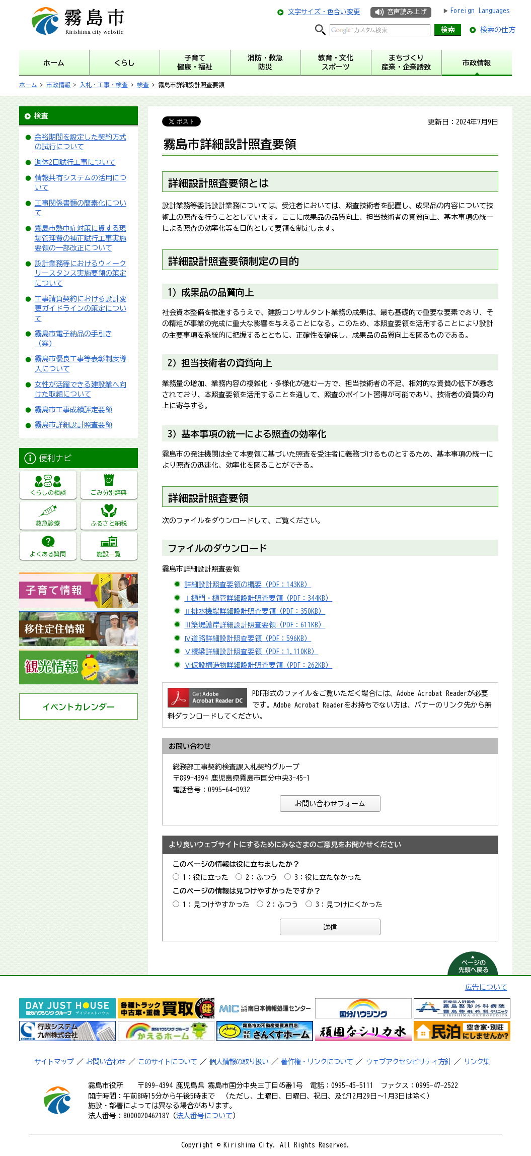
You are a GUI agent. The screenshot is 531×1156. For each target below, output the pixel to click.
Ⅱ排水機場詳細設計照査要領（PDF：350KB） (254, 611)
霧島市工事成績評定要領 (73, 409)
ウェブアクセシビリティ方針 (408, 1061)
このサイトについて (167, 1061)
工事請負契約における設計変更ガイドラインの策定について (80, 308)
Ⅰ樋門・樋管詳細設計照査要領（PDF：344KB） (258, 598)
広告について (486, 987)
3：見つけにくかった (349, 904)
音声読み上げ (406, 12)
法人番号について (204, 1115)
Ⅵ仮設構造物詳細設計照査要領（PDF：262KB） (258, 665)
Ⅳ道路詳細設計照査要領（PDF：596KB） (247, 638)
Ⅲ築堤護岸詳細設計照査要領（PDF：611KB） (254, 624)
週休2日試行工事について (75, 162)
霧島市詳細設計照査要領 (73, 424)
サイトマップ (53, 1061)
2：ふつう (261, 877)
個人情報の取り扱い (238, 1061)
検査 (143, 85)
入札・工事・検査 (104, 85)
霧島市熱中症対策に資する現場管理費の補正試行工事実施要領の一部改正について (80, 238)
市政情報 (58, 85)
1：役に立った (206, 877)
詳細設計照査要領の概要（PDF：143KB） (247, 584)
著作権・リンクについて (317, 1061)
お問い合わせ (105, 1061)
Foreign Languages (480, 10)
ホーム (28, 85)
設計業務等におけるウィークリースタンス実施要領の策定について (80, 273)
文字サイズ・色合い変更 (324, 12)
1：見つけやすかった (216, 904)
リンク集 (477, 1061)
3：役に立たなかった (327, 877)
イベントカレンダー (78, 707)
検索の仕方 (497, 29)
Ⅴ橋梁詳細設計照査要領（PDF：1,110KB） (251, 651)
